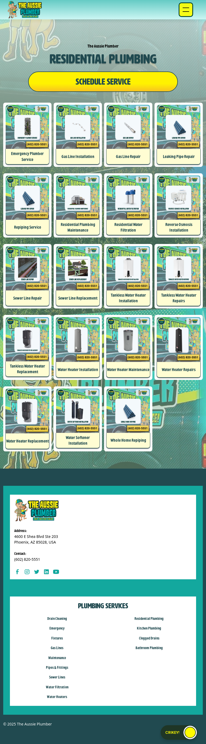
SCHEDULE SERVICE (103, 81)
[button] (186, 9)
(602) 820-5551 (27, 559)
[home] (25, 9)
